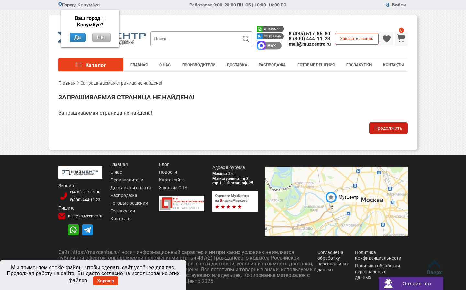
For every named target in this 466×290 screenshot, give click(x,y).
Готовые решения (316, 65)
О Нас (165, 65)
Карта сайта (172, 179)
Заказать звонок (356, 38)
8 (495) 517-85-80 (309, 33)
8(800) (85, 200)
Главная (139, 65)
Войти (399, 5)
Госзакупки (359, 65)
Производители (198, 65)
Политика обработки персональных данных (377, 271)
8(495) (85, 192)
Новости (168, 172)
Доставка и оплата (130, 187)
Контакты (393, 65)
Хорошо (105, 280)
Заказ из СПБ (173, 187)
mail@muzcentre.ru (310, 44)
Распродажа (272, 65)
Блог (164, 164)
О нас (116, 172)
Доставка (237, 65)
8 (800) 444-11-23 (309, 38)
